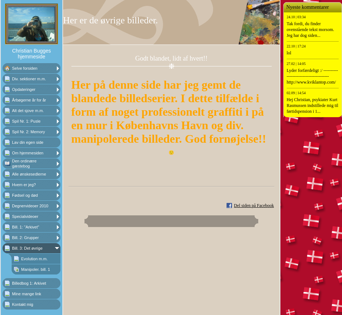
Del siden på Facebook (254, 205)
